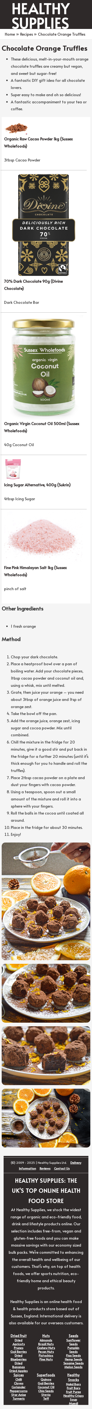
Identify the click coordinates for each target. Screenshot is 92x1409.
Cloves (18, 1383)
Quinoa (46, 1379)
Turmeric (18, 1398)
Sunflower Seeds (73, 1342)
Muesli (73, 1403)
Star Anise (18, 1394)
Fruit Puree (73, 1392)
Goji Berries (18, 1351)
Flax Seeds (73, 1355)
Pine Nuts (46, 1359)
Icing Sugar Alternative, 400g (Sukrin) (37, 484)
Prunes (18, 1348)
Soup (73, 1399)
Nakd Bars (73, 1384)
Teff (46, 1398)
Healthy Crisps (73, 1395)
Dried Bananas (18, 1365)
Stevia (45, 1394)
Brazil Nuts (46, 1344)
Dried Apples (18, 1371)
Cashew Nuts (46, 1348)
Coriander (18, 1387)
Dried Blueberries (18, 1357)
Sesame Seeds (73, 1363)
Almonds (46, 1340)
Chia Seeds (46, 1391)
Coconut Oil (46, 1387)
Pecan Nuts (46, 1351)
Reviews (45, 1168)
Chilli (18, 1379)
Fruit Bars (73, 1388)
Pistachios (46, 1355)
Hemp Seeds (73, 1359)
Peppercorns (18, 1391)
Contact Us (62, 1168)
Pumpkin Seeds (73, 1350)
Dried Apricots (18, 1342)
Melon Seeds (73, 1367)
